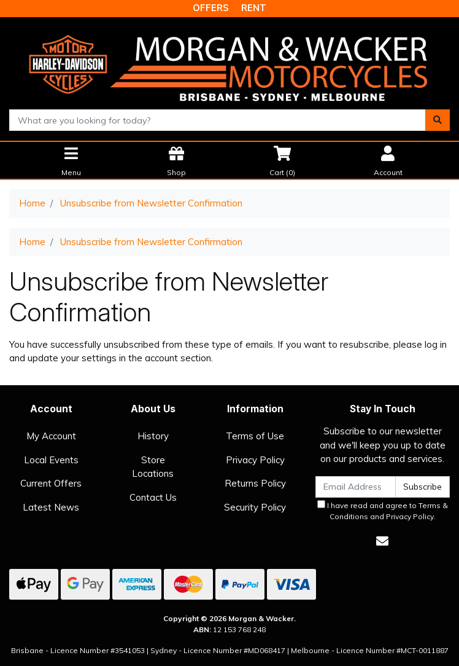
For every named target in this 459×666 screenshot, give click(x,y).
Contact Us (153, 497)
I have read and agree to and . (382, 510)
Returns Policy (255, 483)
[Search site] (437, 120)
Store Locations (153, 467)
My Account (51, 436)
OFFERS (211, 8)
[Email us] (382, 541)
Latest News (51, 507)
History (153, 436)
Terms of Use (255, 436)
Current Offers (51, 483)
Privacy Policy (255, 460)
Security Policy (255, 507)
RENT (253, 8)
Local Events (51, 460)
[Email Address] (355, 487)
